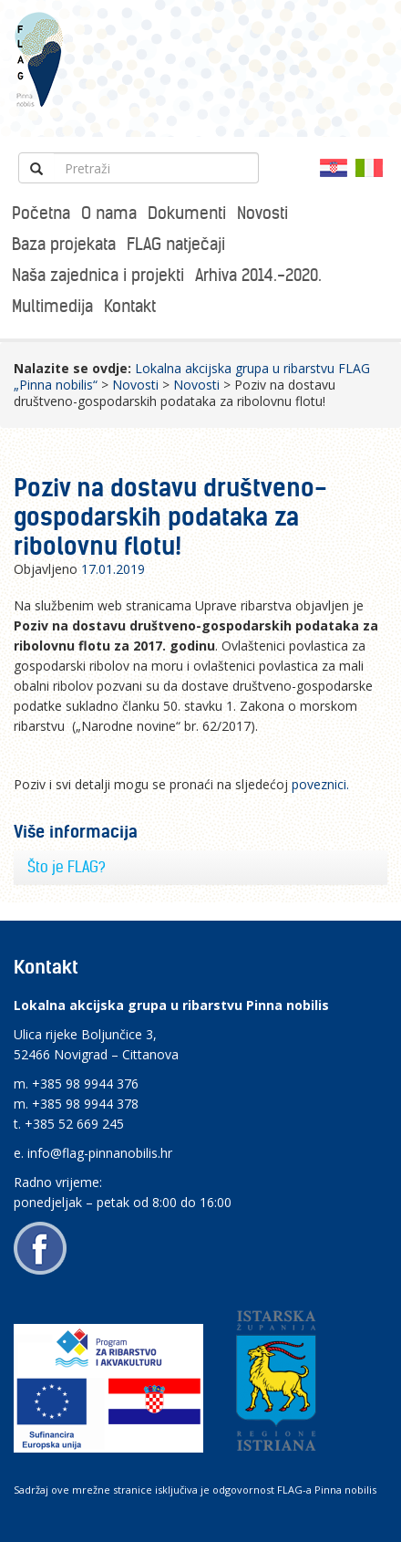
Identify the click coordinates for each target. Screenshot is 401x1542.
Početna (41, 213)
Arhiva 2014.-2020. (258, 275)
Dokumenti (187, 213)
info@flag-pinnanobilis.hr (99, 1153)
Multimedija (52, 306)
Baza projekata (64, 244)
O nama (109, 213)
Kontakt (130, 306)
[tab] (200, 867)
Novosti (262, 213)
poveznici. (320, 784)
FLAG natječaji (176, 244)
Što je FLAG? (66, 867)
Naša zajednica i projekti (98, 275)
